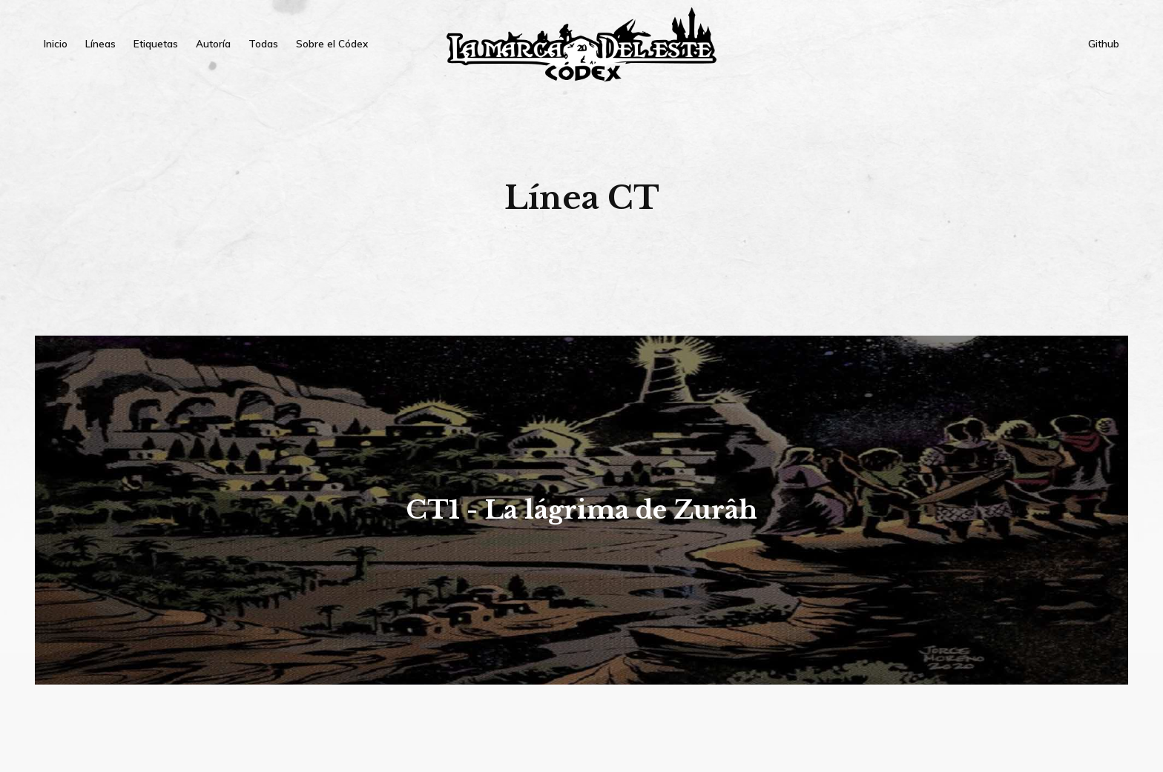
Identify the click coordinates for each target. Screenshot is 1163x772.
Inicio (55, 43)
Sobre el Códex (332, 43)
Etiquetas (156, 43)
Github (1103, 43)
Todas (263, 43)
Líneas (100, 43)
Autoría (213, 43)
